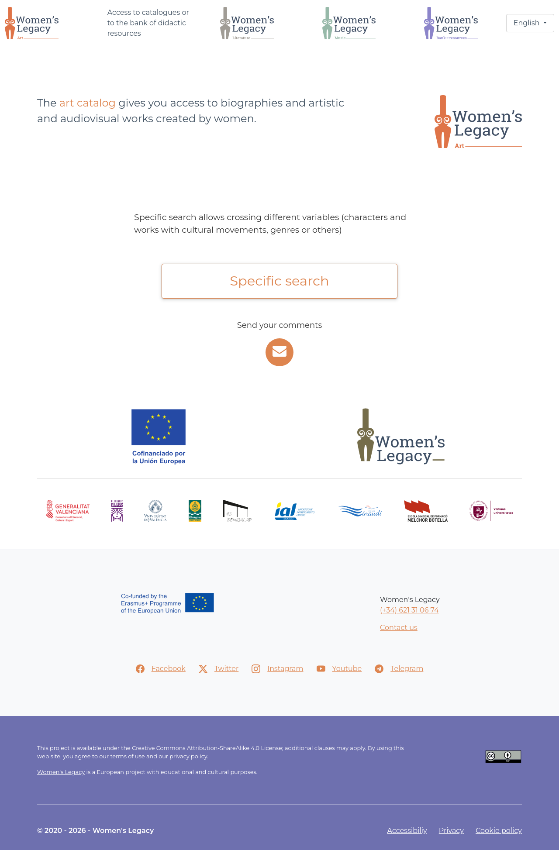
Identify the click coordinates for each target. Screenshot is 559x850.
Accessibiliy (407, 830)
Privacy (451, 830)
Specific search (279, 280)
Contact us (399, 627)
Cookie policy (499, 830)
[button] (530, 23)
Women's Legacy (61, 772)
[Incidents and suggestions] (279, 352)
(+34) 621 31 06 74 (409, 610)
